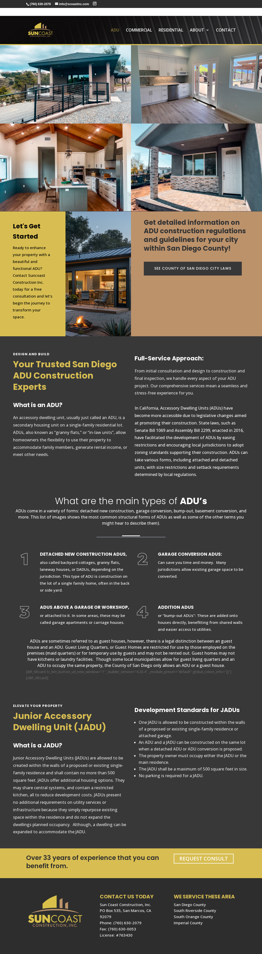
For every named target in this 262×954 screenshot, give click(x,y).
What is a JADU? (37, 745)
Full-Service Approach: (169, 358)
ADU (115, 22)
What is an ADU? (37, 405)
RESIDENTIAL (171, 22)
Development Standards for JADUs (187, 710)
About (197, 22)
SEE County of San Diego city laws (192, 268)
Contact (226, 22)
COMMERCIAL (139, 22)
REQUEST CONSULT (203, 858)
